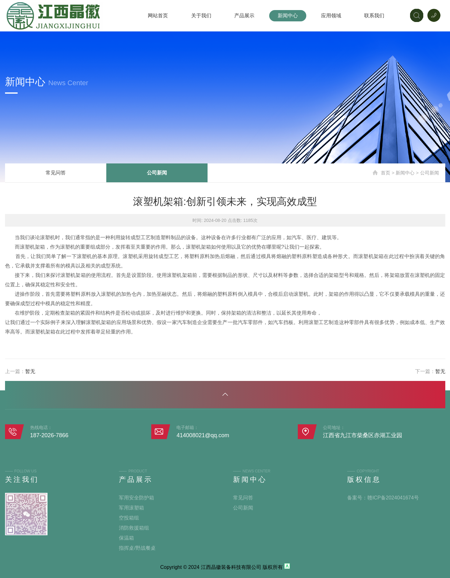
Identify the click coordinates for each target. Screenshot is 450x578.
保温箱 (126, 538)
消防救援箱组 (134, 528)
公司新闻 (157, 172)
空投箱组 (129, 517)
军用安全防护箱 (136, 497)
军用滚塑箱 (131, 507)
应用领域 (331, 15)
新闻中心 (288, 15)
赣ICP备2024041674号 (393, 497)
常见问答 (56, 172)
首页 (385, 172)
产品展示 (244, 15)
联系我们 (374, 15)
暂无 (30, 371)
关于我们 (201, 15)
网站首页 (158, 15)
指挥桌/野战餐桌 (137, 548)
